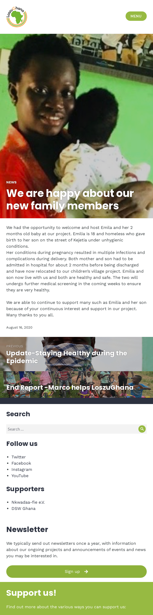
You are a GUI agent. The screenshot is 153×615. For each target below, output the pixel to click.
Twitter (18, 456)
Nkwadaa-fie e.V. (28, 502)
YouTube (19, 475)
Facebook (21, 463)
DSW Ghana (23, 508)
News (11, 182)
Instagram (21, 469)
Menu (136, 16)
